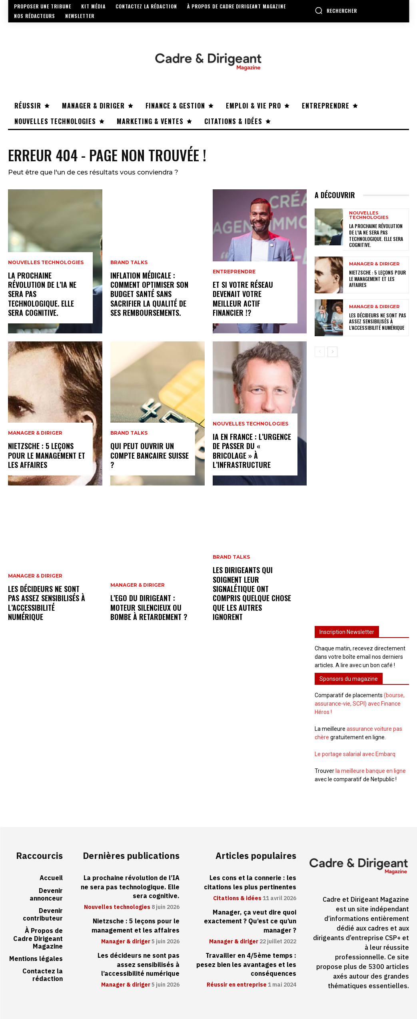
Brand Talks (129, 262)
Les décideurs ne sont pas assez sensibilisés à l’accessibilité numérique (46, 603)
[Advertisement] (362, 487)
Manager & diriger (35, 433)
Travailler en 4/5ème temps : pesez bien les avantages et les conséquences (246, 965)
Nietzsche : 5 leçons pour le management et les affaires (46, 455)
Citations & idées (237, 898)
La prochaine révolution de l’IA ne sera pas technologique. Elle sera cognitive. (376, 235)
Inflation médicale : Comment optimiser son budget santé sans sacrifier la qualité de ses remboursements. (149, 294)
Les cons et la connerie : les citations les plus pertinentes (250, 882)
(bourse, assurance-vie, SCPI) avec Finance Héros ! (360, 703)
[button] (336, 10)
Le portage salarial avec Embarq (355, 754)
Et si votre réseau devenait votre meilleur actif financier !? (243, 298)
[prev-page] (320, 352)
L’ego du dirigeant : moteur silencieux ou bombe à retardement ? (148, 607)
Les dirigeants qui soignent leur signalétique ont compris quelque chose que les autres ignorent (252, 593)
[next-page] (332, 352)
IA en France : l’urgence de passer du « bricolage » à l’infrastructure (252, 450)
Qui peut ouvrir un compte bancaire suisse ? (149, 455)
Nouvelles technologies (46, 262)
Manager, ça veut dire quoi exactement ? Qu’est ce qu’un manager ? (250, 921)
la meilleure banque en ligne (370, 771)
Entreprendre (234, 271)
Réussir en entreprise (237, 985)
